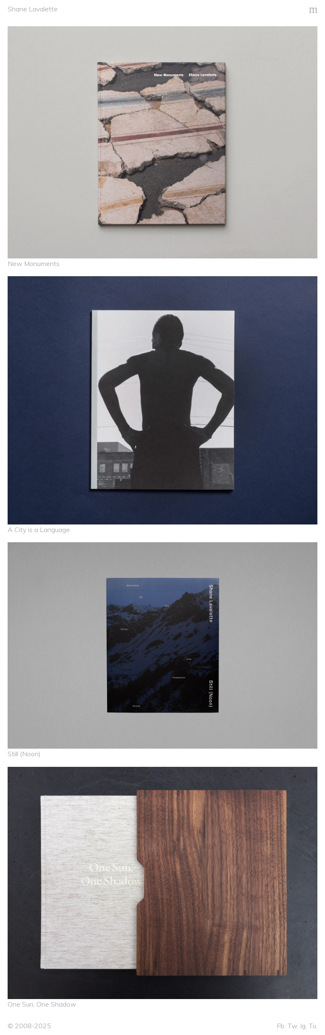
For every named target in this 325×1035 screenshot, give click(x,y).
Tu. (312, 1025)
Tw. (292, 1025)
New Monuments (34, 263)
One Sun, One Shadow (42, 1004)
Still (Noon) (24, 753)
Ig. (303, 1025)
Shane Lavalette (33, 9)
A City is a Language (39, 529)
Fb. (281, 1025)
